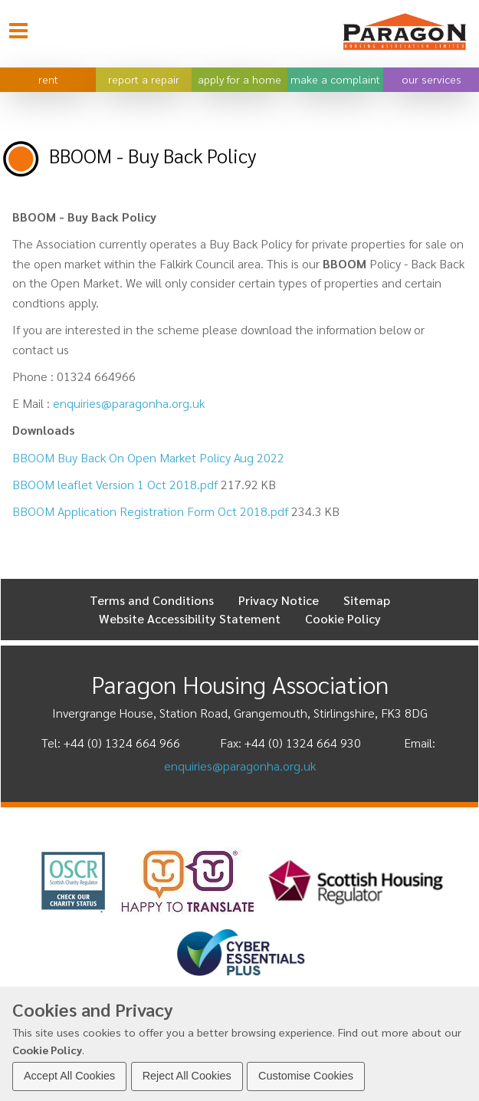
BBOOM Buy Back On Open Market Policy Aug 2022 (148, 457)
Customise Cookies (305, 1076)
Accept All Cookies (69, 1076)
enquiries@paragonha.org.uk (129, 403)
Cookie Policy (47, 1050)
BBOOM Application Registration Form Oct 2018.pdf (150, 511)
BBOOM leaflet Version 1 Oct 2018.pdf (115, 484)
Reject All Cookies (187, 1076)
